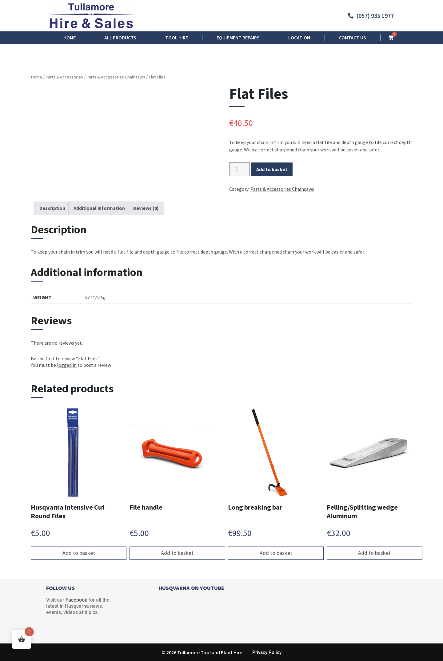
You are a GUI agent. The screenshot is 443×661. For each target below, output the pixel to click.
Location (299, 37)
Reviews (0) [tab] (146, 208)
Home (69, 37)
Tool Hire (176, 37)
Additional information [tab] (99, 208)
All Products (120, 37)
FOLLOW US (60, 587)
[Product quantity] (239, 169)
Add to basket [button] (78, 552)
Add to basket (271, 169)
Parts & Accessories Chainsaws (115, 77)
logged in (67, 365)
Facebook (76, 600)
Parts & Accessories (64, 77)
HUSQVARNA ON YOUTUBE (191, 587)
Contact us (352, 37)
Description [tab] (52, 208)
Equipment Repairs (238, 37)
